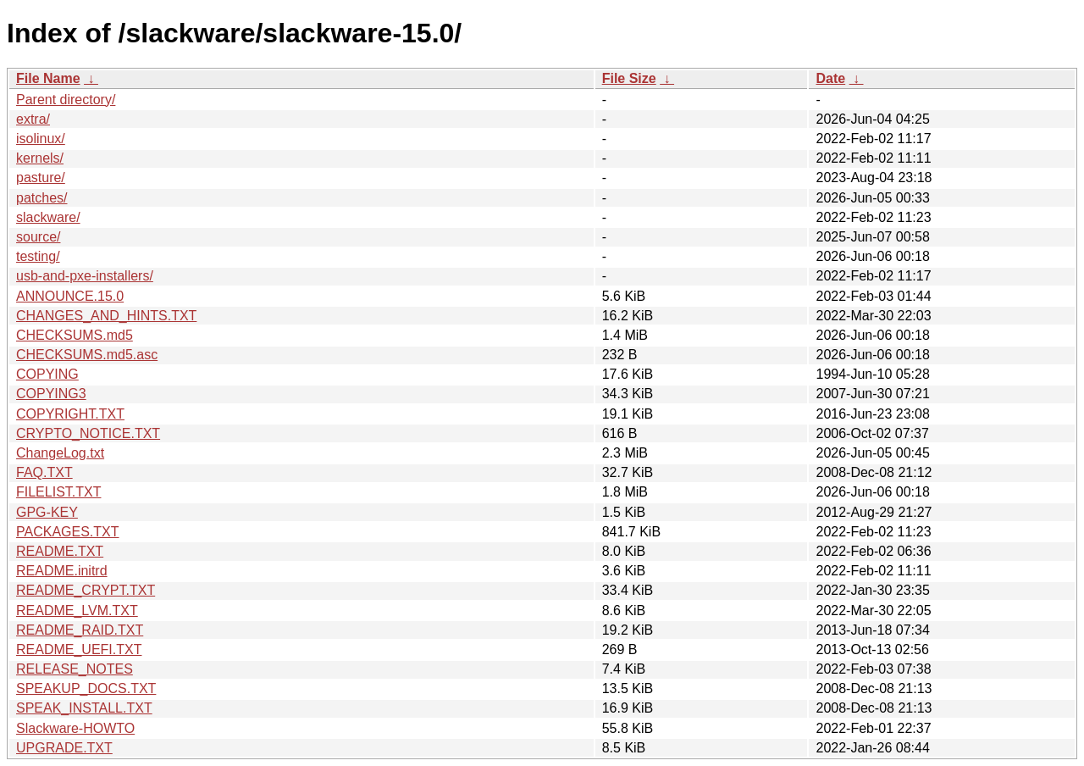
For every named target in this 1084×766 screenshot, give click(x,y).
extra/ (33, 119)
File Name (48, 78)
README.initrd (62, 570)
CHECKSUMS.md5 (74, 335)
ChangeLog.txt (60, 453)
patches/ (41, 198)
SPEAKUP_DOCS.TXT (86, 688)
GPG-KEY (47, 512)
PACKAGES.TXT (67, 532)
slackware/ (48, 217)
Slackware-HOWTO (75, 728)
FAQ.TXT (44, 472)
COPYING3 (51, 393)
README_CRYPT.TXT (85, 590)
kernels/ (40, 158)
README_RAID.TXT (79, 630)
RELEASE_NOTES (74, 669)
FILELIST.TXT (58, 492)
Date (830, 78)
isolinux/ (40, 138)
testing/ (38, 256)
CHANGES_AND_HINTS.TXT (106, 315)
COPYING (47, 374)
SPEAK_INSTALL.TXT (84, 708)
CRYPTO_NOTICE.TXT (88, 433)
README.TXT (59, 551)
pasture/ (40, 177)
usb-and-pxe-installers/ (84, 276)
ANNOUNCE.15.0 (70, 296)
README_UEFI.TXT (78, 649)
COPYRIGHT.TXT (70, 414)
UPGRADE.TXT (64, 748)
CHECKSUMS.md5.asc (87, 354)
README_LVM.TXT (77, 610)
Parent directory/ (65, 99)
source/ (38, 237)
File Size (629, 78)
